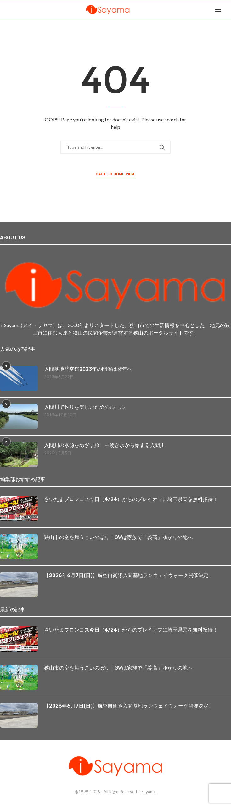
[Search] (228, 9)
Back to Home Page (116, 174)
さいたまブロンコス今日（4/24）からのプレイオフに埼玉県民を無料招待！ (131, 499)
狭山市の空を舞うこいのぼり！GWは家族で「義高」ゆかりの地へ (118, 537)
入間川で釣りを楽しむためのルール (84, 407)
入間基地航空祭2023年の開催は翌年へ (88, 369)
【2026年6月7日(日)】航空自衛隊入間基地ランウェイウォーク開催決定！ (128, 575)
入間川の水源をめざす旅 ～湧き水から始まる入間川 (104, 445)
